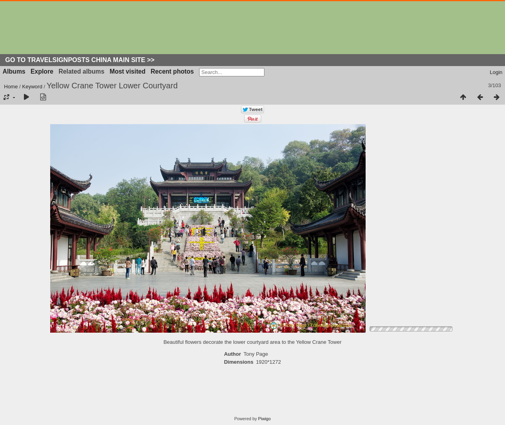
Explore (42, 71)
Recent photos (172, 71)
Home (11, 87)
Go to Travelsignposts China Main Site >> (80, 60)
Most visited (127, 71)
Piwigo (264, 418)
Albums (14, 71)
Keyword (32, 87)
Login (496, 72)
